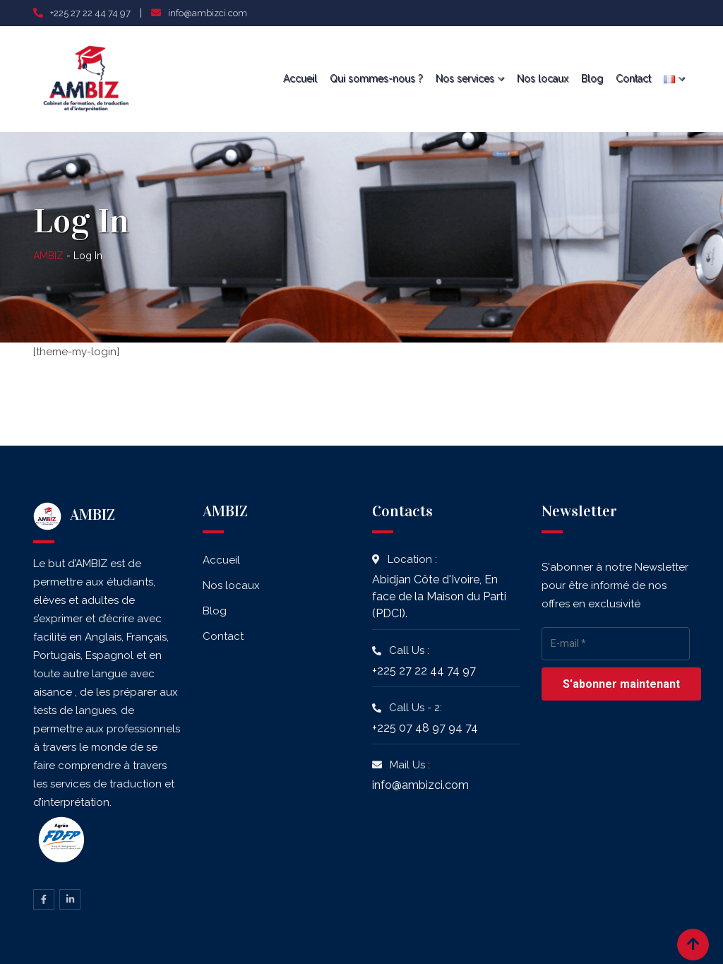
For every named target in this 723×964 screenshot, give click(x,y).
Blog (592, 78)
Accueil (300, 78)
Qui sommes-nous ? (376, 78)
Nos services (465, 78)
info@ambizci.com (207, 13)
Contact (633, 78)
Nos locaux (542, 78)
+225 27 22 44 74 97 (90, 13)
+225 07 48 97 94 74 (425, 727)
